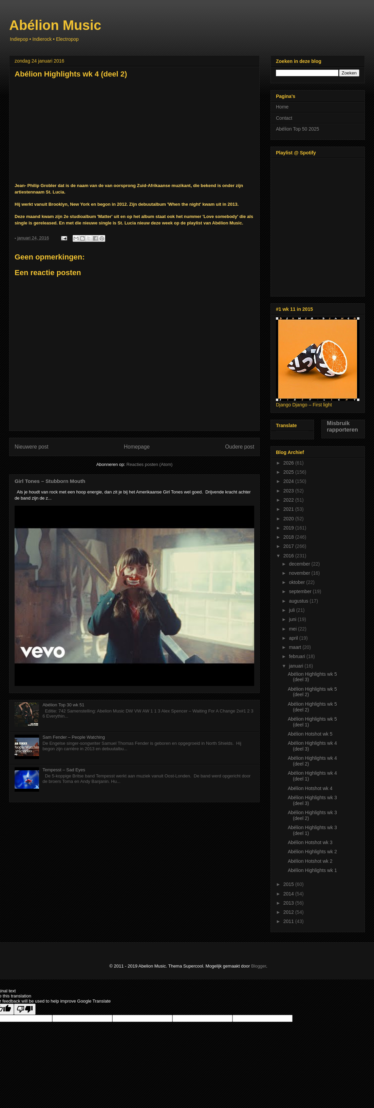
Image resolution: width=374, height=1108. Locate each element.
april (294, 638)
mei (293, 629)
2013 (289, 903)
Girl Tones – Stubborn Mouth (50, 481)
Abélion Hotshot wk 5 (310, 734)
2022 (289, 500)
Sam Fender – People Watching (73, 737)
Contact (284, 118)
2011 (289, 921)
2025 (289, 472)
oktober (297, 582)
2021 (289, 509)
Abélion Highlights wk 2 (312, 851)
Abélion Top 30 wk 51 (63, 704)
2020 (289, 518)
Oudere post (239, 447)
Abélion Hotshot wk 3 (310, 842)
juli (292, 610)
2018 (289, 537)
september (301, 591)
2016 (289, 555)
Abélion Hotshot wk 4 (310, 788)
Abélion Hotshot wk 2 (310, 861)
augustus (299, 601)
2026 (289, 463)
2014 (289, 893)
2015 (289, 884)
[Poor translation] (25, 1009)
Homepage (137, 447)
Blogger (258, 966)
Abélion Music (55, 25)
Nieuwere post (32, 447)
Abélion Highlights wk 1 (312, 870)
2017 (289, 546)
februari (297, 656)
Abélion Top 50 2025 (297, 129)
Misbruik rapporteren (342, 426)
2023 (289, 490)
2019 (289, 528)
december (300, 564)
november (300, 573)
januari (296, 666)
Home (282, 107)
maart (295, 647)
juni (293, 619)
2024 (289, 481)
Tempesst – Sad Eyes (63, 769)
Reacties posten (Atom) (150, 464)
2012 (289, 912)
